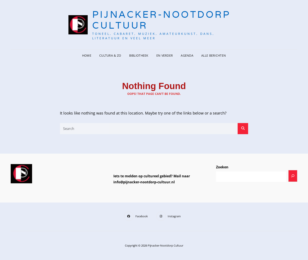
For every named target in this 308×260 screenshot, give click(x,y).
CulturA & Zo (110, 55)
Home (86, 55)
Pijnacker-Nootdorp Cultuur (161, 19)
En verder (164, 55)
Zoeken (222, 167)
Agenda (187, 55)
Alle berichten (213, 55)
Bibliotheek (138, 55)
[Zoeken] (292, 176)
